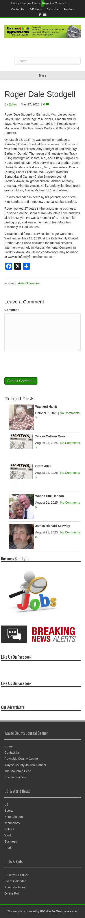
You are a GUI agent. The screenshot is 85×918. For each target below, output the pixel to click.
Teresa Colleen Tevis (50, 436)
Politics (9, 829)
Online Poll (11, 893)
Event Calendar (15, 881)
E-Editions (36, 9)
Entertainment (14, 816)
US (6, 804)
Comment (11, 310)
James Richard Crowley (52, 526)
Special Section (15, 777)
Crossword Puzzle (16, 875)
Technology (12, 823)
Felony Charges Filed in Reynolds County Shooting (41, 3)
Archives (69, 9)
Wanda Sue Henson (49, 496)
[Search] (48, 61)
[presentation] (37, 364)
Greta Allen (43, 466)
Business (10, 841)
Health (8, 848)
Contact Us (17, 9)
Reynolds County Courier (21, 758)
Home (8, 746)
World (8, 835)
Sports (8, 810)
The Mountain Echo (17, 771)
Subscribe (52, 9)
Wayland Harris (46, 406)
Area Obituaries (28, 283)
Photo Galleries (15, 887)
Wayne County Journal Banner (25, 765)
